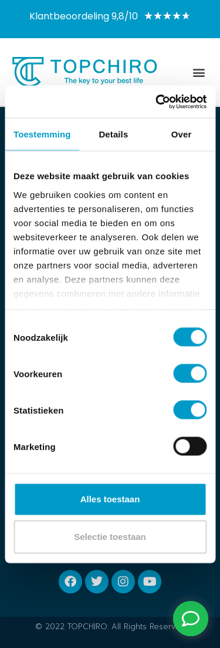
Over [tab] (181, 134)
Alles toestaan (110, 499)
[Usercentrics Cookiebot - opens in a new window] (157, 101)
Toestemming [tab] (42, 134)
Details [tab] (113, 134)
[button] (198, 72)
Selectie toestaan (110, 537)
